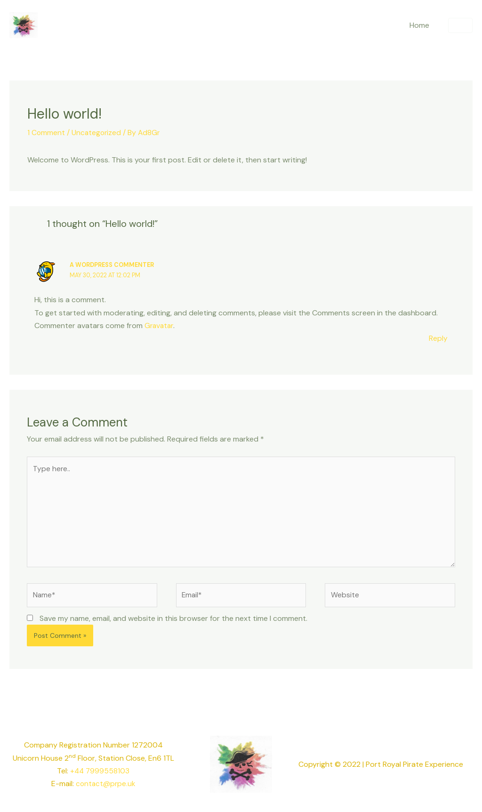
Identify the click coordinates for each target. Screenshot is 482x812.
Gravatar (160, 325)
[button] (460, 25)
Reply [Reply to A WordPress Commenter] (438, 338)
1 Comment (46, 132)
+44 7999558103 (100, 775)
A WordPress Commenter (113, 265)
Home (421, 25)
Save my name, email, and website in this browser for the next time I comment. (173, 623)
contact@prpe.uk (105, 788)
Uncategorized (97, 132)
